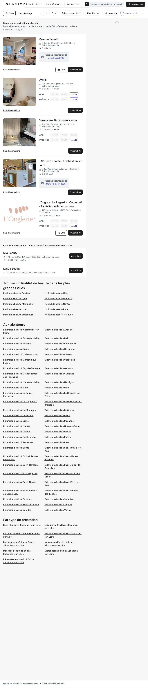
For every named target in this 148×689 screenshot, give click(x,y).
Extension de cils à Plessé (57, 432)
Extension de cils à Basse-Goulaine (21, 338)
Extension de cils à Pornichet (18, 442)
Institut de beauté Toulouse (58, 315)
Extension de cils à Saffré (16, 448)
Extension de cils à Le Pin (57, 416)
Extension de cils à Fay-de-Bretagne (21, 368)
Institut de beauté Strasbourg (18, 315)
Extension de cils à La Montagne (19, 410)
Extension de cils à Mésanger (59, 421)
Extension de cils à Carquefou (59, 349)
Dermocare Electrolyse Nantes (58, 120)
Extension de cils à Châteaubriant (20, 354)
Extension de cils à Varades (17, 510)
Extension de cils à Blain (56, 338)
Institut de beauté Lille (55, 293)
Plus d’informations (11, 69)
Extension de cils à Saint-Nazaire (20, 482)
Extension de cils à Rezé (56, 442)
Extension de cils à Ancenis (58, 330)
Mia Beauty (10, 253)
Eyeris (43, 79)
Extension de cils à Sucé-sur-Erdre (21, 505)
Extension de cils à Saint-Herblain (20, 465)
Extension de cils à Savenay (17, 499)
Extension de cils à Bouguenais (60, 344)
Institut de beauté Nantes (57, 304)
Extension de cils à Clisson (58, 354)
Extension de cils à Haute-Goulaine (21, 382)
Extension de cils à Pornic (57, 437)
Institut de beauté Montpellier (18, 304)
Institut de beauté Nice (14, 309)
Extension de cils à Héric (15, 388)
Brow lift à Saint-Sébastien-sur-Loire (22, 525)
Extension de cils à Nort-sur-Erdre (62, 426)
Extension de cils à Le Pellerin (18, 416)
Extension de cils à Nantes (16, 426)
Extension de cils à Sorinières (59, 499)
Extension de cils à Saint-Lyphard (20, 474)
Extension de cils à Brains (16, 349)
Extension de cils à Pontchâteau (19, 437)
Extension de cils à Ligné (16, 421)
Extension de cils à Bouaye (17, 344)
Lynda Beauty (11, 269)
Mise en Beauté (48, 39)
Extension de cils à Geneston (59, 368)
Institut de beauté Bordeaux (17, 293)
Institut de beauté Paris (56, 309)
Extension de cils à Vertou (57, 510)
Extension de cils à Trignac (58, 505)
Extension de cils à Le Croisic (59, 410)
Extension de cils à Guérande (59, 374)
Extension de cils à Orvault (16, 432)
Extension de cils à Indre (56, 388)
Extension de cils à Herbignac (59, 382)
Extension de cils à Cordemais (59, 360)
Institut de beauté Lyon (15, 299)
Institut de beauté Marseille (58, 299)
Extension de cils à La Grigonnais (20, 402)
